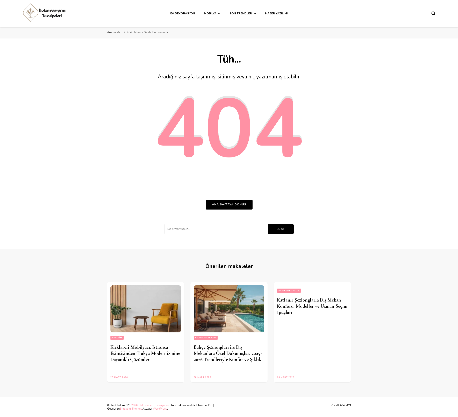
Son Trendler (241, 13)
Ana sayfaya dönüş (229, 204)
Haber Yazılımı (276, 13)
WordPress (160, 409)
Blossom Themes (131, 409)
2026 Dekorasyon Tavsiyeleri (150, 405)
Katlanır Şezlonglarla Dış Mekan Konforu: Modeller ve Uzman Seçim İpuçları (312, 306)
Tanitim (117, 337)
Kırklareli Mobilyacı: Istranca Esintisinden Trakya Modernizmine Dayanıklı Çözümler (145, 353)
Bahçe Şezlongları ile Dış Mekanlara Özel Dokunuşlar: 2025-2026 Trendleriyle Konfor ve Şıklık (228, 353)
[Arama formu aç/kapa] (433, 13)
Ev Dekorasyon (182, 13)
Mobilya (210, 13)
